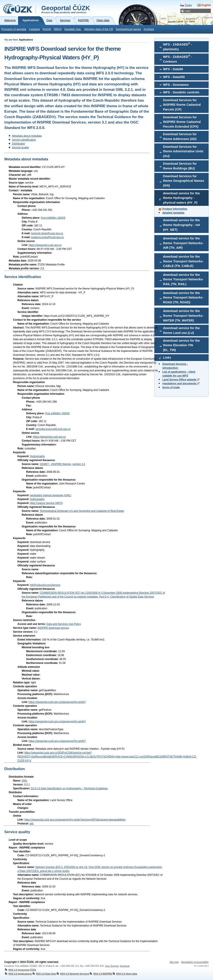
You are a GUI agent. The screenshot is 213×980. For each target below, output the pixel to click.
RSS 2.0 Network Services (72, 973)
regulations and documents (180, 383)
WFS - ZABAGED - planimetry (177, 46)
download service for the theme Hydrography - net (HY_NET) (181, 224)
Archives (149, 29)
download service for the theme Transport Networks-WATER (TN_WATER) (183, 315)
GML (24, 780)
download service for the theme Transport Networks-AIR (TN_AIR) (183, 243)
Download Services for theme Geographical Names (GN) (183, 180)
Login (187, 11)
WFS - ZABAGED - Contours (177, 58)
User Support (112, 966)
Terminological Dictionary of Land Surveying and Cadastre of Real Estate (82, 510)
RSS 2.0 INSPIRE (100, 973)
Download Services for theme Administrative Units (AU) (183, 151)
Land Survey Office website (180, 379)
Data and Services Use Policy (64, 624)
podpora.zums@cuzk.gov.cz (47, 237)
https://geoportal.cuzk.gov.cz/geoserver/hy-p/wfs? (57, 702)
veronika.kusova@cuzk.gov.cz (52, 429)
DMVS (58, 29)
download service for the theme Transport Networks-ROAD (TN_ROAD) (183, 297)
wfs (31, 823)
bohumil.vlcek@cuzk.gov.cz (47, 233)
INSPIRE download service (53, 627)
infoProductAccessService (45, 585)
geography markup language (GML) (50, 495)
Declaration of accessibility (195, 962)
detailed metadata (173, 212)
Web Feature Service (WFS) (46, 503)
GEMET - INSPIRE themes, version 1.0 (62, 464)
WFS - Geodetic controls (181, 92)
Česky (188, 5)
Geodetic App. (73, 29)
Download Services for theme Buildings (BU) (180, 166)
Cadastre (34, 29)
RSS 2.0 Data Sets (44, 973)
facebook (125, 966)
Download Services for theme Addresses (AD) (180, 136)
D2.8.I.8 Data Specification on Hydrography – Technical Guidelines (69, 788)
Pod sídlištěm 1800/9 (53, 217)
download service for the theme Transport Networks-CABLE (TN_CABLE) (183, 261)
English (206, 5)
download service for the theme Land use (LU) (181, 330)
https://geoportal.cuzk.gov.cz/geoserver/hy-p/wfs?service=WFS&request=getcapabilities (74, 819)
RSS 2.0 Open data (124, 973)
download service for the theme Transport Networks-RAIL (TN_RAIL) (183, 279)
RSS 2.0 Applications (18, 973)
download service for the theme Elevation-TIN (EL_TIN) (181, 345)
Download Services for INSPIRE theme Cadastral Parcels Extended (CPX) (182, 121)
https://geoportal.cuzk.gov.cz (45, 245)
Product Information (174, 208)
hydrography (37, 499)
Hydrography (37, 456)
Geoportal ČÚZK (65, 9)
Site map (174, 962)
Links (167, 357)
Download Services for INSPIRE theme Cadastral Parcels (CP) (182, 104)
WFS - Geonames (176, 84)
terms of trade (171, 387)
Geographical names (128, 29)
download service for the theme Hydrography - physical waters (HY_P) (181, 198)
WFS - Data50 (173, 69)
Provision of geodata (13, 29)
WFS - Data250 (174, 77)
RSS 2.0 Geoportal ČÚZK (20, 970)
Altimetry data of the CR (98, 29)
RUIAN (47, 29)
